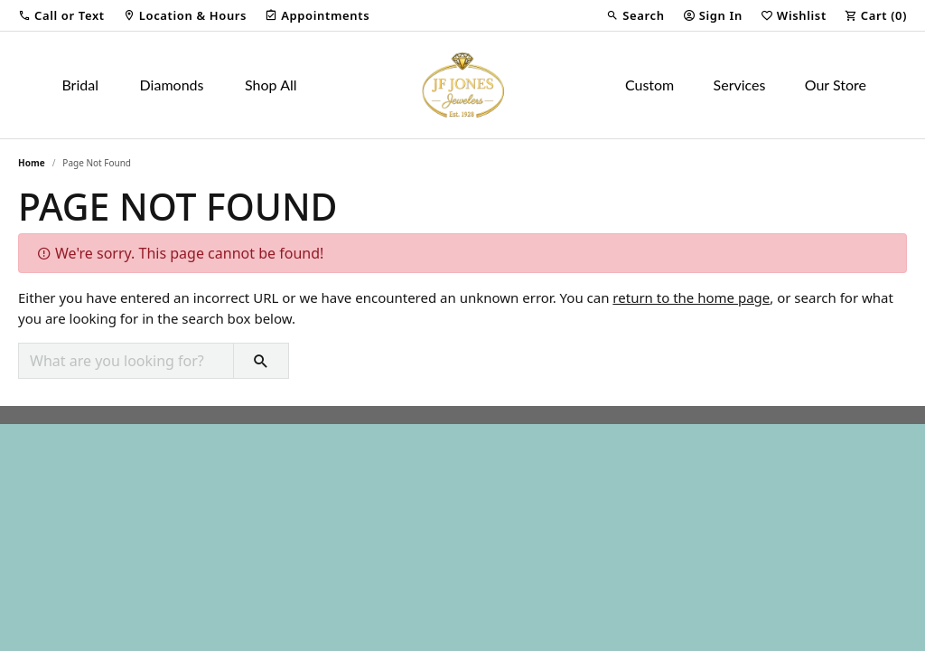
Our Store (835, 84)
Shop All (270, 84)
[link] (185, 15)
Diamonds (172, 84)
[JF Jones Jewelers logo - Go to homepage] (462, 85)
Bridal (79, 84)
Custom (649, 84)
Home (31, 162)
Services (740, 84)
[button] (61, 15)
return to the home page (691, 297)
